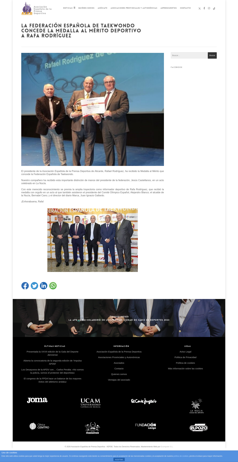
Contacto (185, 8)
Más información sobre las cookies (185, 368)
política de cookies (181, 456)
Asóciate (102, 8)
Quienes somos (119, 374)
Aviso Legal (185, 351)
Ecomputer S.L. (167, 447)
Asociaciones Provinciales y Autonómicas (134, 8)
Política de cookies (185, 363)
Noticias (69, 8)
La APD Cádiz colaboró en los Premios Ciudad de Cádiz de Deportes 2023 (119, 318)
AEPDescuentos (169, 8)
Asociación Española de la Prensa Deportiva (119, 351)
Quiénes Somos (86, 8)
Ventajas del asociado (119, 379)
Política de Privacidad (185, 357)
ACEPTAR (119, 459)
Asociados (119, 363)
